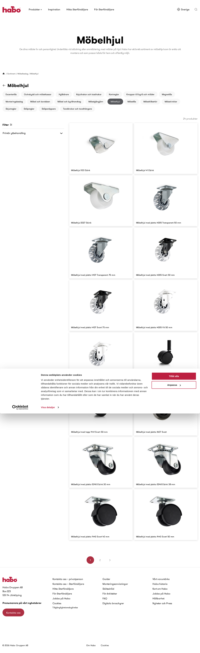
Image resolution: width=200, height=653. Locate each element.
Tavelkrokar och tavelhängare (77, 108)
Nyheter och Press (162, 603)
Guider (106, 579)
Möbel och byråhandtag (69, 101)
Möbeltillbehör (150, 101)
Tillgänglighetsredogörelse (65, 607)
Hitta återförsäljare (77, 9)
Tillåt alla (174, 615)
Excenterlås (11, 94)
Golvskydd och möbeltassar (37, 94)
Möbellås (132, 101)
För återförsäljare (104, 9)
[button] (196, 9)
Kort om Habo (160, 588)
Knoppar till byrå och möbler (140, 94)
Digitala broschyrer (113, 603)
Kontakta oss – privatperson (67, 579)
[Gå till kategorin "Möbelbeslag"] (5, 85)
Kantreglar (114, 94)
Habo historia (160, 583)
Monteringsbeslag (14, 101)
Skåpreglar (29, 108)
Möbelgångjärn (95, 101)
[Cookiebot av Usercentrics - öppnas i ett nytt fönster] (20, 647)
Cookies (56, 603)
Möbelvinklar (171, 101)
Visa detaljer (48, 646)
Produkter (35, 9)
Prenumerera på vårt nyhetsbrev (21, 603)
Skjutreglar (11, 108)
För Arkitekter (109, 593)
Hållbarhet (158, 598)
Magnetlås (167, 94)
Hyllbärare (64, 94)
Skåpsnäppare (49, 108)
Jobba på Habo (61, 598)
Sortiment (11, 73)
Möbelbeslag (23, 73)
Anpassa (174, 624)
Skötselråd (108, 588)
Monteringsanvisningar (115, 583)
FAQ (104, 598)
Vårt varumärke (161, 579)
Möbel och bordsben (40, 101)
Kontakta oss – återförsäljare (68, 583)
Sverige (183, 9)
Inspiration (54, 9)
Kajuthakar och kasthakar (88, 94)
